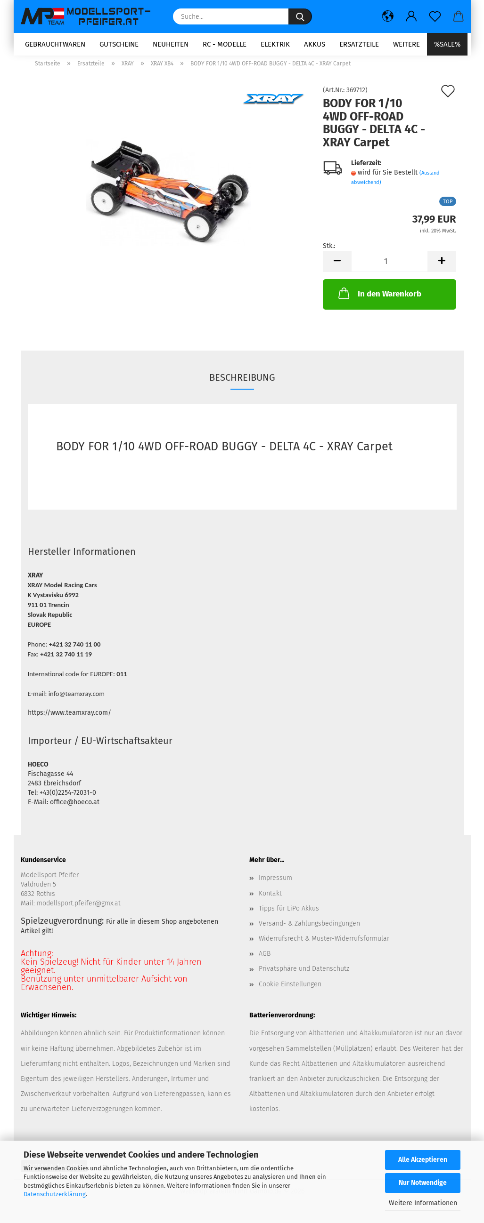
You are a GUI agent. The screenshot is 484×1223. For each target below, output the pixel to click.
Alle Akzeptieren (422, 1160)
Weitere (406, 44)
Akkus (314, 44)
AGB (265, 960)
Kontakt (270, 899)
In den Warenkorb (378, 299)
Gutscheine (119, 44)
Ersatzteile (359, 44)
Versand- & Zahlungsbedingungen (309, 930)
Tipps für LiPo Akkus (289, 915)
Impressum (275, 884)
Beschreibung (242, 383)
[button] (388, 16)
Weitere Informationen (423, 1203)
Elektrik (275, 44)
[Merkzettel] (435, 16)
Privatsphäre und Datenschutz (304, 975)
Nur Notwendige (423, 1183)
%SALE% (447, 44)
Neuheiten (171, 44)
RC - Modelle (224, 44)
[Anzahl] (389, 267)
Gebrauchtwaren (55, 44)
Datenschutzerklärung (55, 1194)
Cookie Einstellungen (290, 990)
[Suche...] (300, 16)
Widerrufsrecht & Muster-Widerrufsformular (324, 945)
